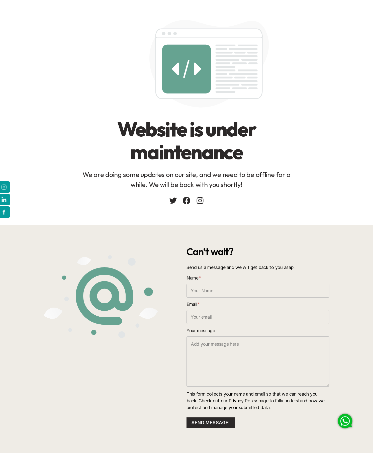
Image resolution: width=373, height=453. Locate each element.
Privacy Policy (243, 400)
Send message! (211, 422)
